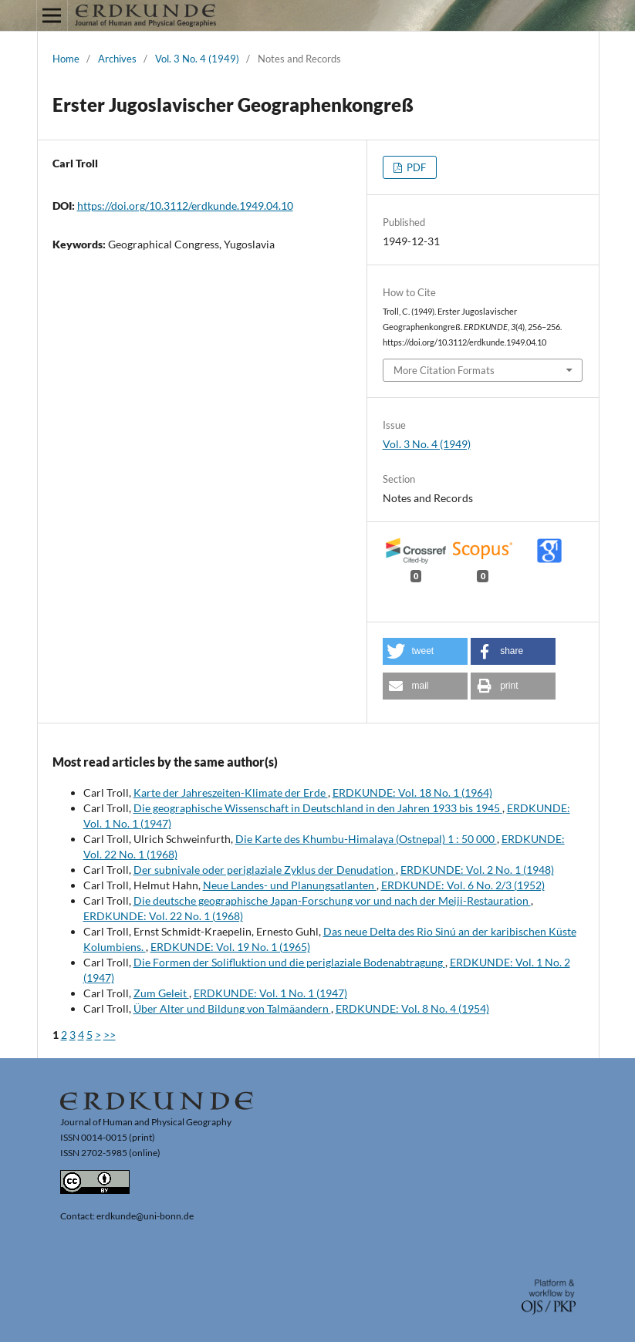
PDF (415, 167)
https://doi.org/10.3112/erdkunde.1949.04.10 (185, 205)
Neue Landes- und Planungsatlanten (290, 885)
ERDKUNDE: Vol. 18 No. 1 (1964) (412, 792)
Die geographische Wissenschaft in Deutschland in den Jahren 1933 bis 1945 (317, 807)
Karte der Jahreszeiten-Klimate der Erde (230, 792)
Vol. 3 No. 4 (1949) (197, 58)
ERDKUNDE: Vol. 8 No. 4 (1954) (412, 1008)
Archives (117, 58)
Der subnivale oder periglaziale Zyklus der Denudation (264, 869)
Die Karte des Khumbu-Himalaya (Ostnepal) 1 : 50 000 (366, 838)
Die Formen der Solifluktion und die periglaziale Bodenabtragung (289, 962)
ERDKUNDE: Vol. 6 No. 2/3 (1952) (463, 885)
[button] (425, 651)
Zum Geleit (161, 993)
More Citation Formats (444, 370)
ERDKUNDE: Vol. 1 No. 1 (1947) (270, 993)
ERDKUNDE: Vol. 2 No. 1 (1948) (477, 869)
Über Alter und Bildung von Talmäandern (232, 1008)
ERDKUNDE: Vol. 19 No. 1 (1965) (230, 946)
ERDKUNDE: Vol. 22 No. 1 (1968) (163, 915)
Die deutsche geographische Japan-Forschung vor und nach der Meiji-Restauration (332, 900)
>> (109, 1034)
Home (65, 58)
